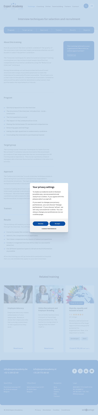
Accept (57, 223)
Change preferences (49, 228)
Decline (40, 223)
